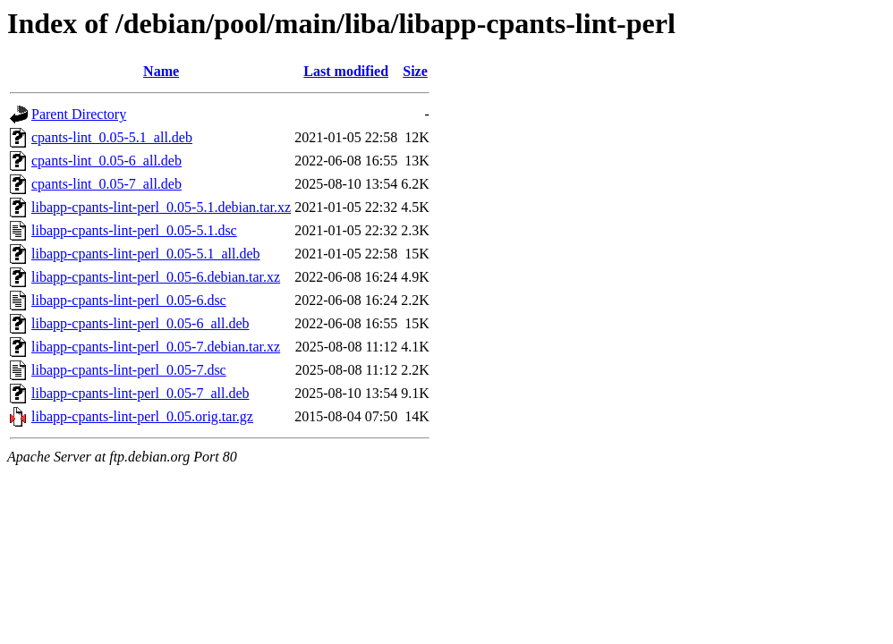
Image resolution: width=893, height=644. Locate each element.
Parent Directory (78, 114)
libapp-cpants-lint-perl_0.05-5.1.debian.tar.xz (161, 207)
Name (161, 71)
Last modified (345, 71)
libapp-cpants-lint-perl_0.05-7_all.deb (140, 393)
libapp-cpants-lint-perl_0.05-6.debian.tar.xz (155, 276)
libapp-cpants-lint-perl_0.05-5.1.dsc (134, 230)
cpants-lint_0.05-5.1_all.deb (111, 137)
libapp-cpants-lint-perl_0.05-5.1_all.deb (145, 253)
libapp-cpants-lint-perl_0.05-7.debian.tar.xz (155, 346)
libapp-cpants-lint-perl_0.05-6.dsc (128, 300)
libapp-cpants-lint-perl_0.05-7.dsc (128, 369)
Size (415, 71)
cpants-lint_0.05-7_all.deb (106, 183)
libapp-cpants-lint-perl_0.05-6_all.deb (140, 323)
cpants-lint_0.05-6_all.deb (106, 160)
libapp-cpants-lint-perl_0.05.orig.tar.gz (142, 416)
